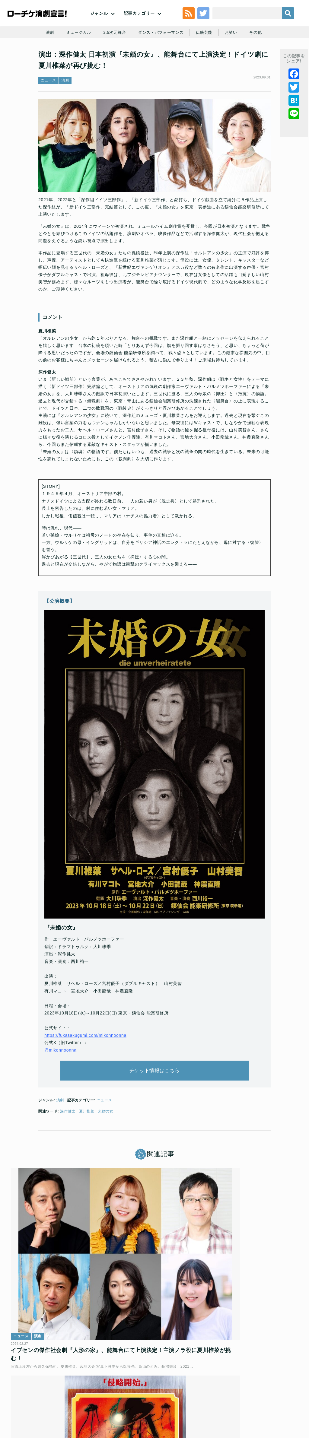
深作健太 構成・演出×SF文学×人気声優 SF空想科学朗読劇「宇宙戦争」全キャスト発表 (154, 1302)
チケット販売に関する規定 (95, 1384)
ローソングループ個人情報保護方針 (247, 1384)
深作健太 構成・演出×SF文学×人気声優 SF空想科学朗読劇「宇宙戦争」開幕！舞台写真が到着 (250, 1302)
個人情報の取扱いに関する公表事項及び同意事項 (167, 1384)
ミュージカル (90, 58)
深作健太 (67, 1151)
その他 (275, 58)
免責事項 (169, 1394)
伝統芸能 (222, 58)
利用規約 (57, 1384)
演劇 (60, 58)
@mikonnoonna (60, 1081)
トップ (36, 1384)
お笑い (249, 58)
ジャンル (99, 23)
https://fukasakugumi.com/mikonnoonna (85, 1066)
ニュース (48, 113)
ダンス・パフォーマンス (176, 58)
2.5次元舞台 (128, 58)
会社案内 (192, 1394)
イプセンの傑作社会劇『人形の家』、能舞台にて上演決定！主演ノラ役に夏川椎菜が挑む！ (57, 1302)
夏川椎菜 (86, 1151)
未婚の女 (105, 1151)
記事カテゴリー (139, 23)
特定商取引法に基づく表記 (132, 1394)
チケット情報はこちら (154, 1106)
